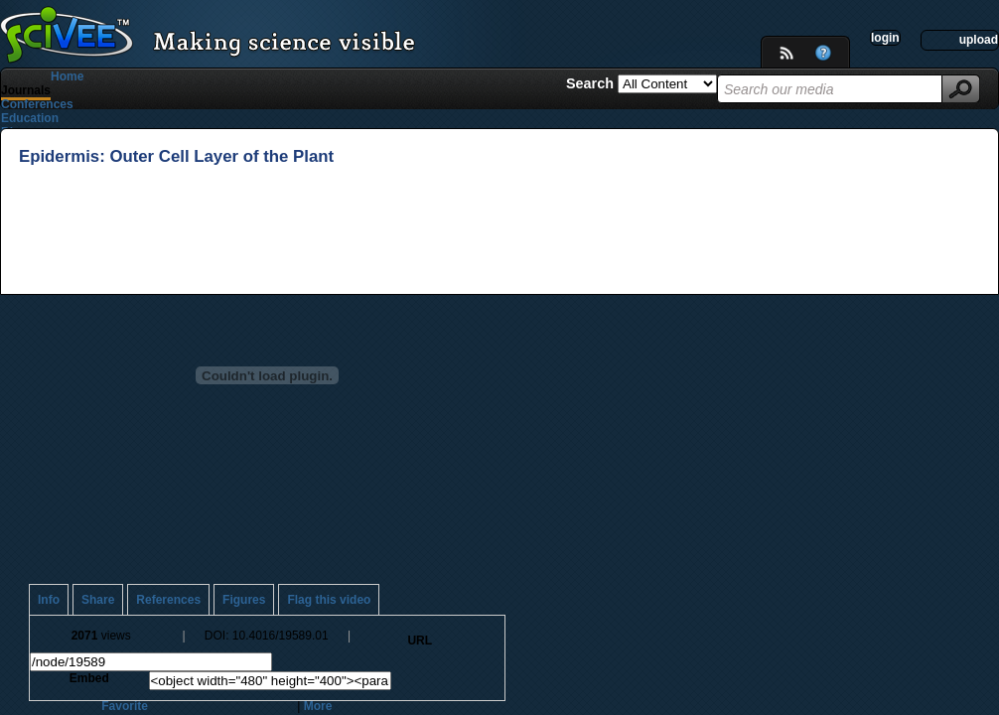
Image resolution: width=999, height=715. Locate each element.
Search (592, 83)
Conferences (37, 104)
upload (978, 40)
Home (67, 76)
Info (49, 600)
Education (30, 118)
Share (97, 600)
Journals (26, 90)
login (885, 38)
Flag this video (328, 600)
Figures (243, 600)
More (318, 706)
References (168, 600)
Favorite (124, 706)
